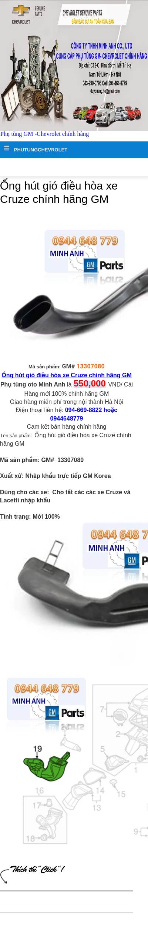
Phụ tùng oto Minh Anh (32, 384)
